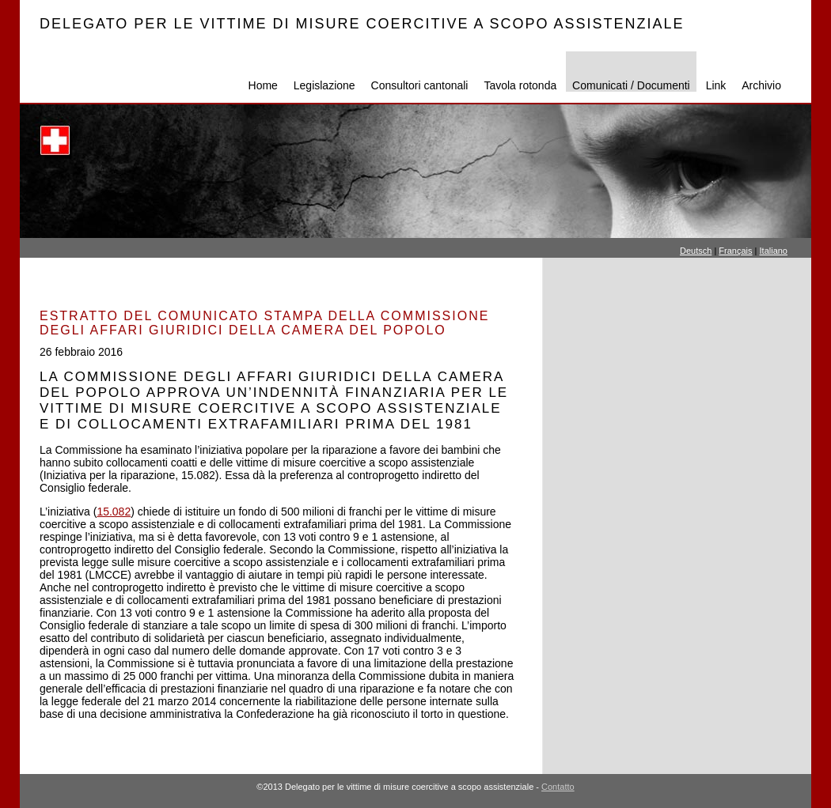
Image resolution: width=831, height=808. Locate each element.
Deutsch (695, 250)
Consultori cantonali (420, 85)
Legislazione (324, 85)
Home (263, 85)
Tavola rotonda (520, 85)
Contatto (558, 786)
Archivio (761, 85)
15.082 (114, 511)
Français (735, 250)
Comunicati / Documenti (631, 85)
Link (716, 85)
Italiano (773, 250)
